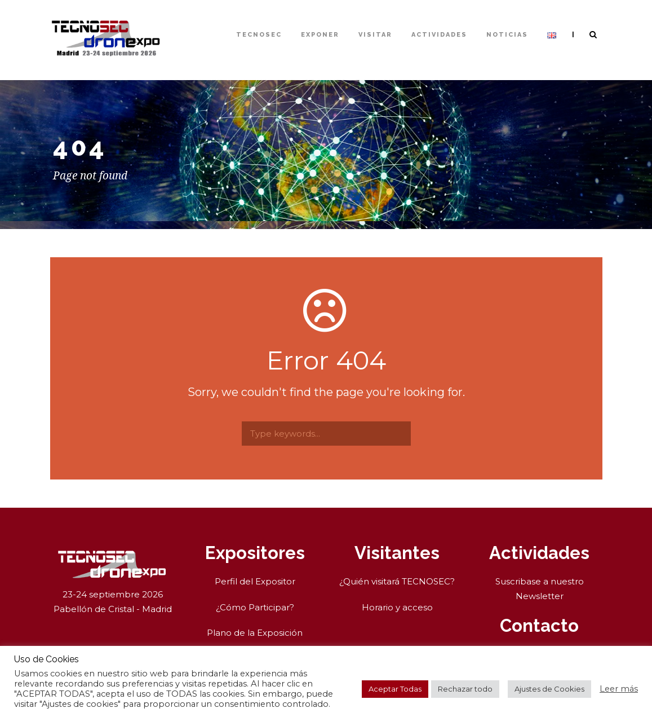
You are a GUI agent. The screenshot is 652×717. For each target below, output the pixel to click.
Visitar (375, 34)
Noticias (507, 34)
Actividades (439, 34)
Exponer (320, 34)
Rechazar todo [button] (465, 688)
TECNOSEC (259, 34)
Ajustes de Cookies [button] (549, 688)
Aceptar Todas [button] (395, 688)
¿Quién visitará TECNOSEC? (397, 581)
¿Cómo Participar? (255, 607)
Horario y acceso (397, 607)
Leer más (619, 689)
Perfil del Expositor (255, 581)
